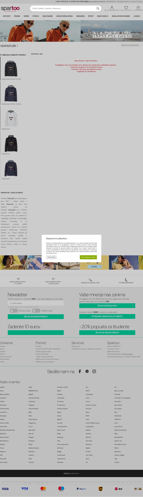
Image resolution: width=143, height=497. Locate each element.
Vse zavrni (51, 257)
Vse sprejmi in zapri (88, 257)
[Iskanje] (97, 8)
